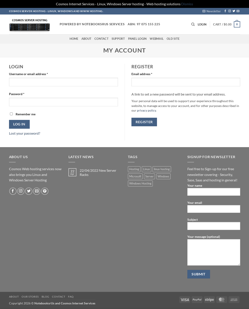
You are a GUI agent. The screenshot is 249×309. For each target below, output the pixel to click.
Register (144, 122)
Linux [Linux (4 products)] (146, 169)
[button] (212, 11)
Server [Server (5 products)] (149, 176)
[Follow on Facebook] (225, 11)
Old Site (173, 38)
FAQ (71, 296)
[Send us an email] (238, 11)
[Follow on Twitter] (233, 11)
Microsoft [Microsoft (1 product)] (135, 176)
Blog (45, 296)
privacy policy (146, 110)
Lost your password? (24, 133)
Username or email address (34, 73)
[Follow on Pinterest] (44, 191)
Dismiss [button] (187, 4)
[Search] (193, 24)
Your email (213, 208)
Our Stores (30, 296)
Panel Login (137, 38)
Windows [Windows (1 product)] (163, 176)
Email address (148, 73)
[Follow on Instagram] (229, 11)
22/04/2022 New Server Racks (98, 172)
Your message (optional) (213, 252)
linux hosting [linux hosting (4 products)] (162, 169)
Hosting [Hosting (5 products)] (134, 169)
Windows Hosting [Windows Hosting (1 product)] (140, 183)
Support (118, 38)
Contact (101, 38)
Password (23, 93)
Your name (213, 191)
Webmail (157, 38)
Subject (213, 225)
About (86, 38)
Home (74, 38)
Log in (19, 124)
